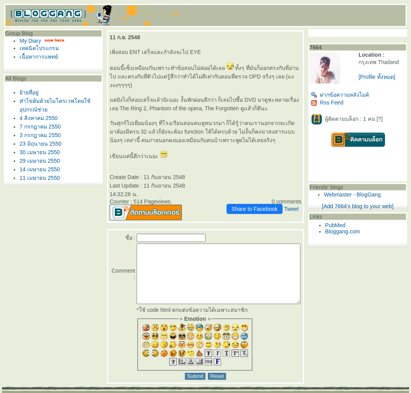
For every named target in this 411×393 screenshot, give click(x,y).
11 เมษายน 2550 (38, 178)
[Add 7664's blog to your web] (366, 206)
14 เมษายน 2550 (38, 169)
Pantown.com (86, 390)
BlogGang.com (136, 390)
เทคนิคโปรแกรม (37, 48)
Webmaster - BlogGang (367, 194)
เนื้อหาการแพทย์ (37, 57)
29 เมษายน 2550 (38, 161)
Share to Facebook (269, 192)
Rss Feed (342, 102)
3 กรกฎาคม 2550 (38, 135)
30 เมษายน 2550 (38, 152)
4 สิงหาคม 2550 (37, 118)
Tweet (306, 192)
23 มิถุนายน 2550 (39, 144)
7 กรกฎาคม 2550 (38, 126)
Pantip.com (15, 390)
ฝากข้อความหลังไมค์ (355, 95)
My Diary (28, 41)
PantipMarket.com (49, 390)
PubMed (350, 225)
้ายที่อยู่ (27, 92)
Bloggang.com (357, 231)
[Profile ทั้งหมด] (386, 77)
